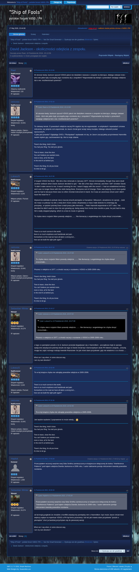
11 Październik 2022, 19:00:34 (44, 490)
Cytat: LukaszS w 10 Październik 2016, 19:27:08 (56, 253)
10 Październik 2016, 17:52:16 (44, 102)
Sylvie (95, 40)
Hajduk (14, 458)
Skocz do (94, 551)
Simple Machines (25, 566)
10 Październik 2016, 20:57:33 (44, 247)
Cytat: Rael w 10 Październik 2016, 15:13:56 (54, 107)
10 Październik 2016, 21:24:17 (44, 308)
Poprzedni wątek (106, 55)
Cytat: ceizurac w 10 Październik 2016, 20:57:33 (55, 314)
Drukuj (126, 63)
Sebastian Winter (19, 308)
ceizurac (15, 101)
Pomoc (109, 566)
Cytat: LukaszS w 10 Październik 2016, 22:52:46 (56, 406)
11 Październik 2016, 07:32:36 (44, 400)
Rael (13, 70)
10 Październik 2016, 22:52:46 (44, 367)
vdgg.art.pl (92, 28)
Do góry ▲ (128, 566)
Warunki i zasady (118, 566)
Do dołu (12, 63)
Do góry (12, 536)
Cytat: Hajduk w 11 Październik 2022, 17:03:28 (55, 496)
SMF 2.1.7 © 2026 (13, 566)
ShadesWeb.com (25, 569)
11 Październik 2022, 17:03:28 (44, 459)
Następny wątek (122, 55)
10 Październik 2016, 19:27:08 (44, 176)
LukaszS (15, 176)
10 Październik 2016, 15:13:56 (44, 70)
